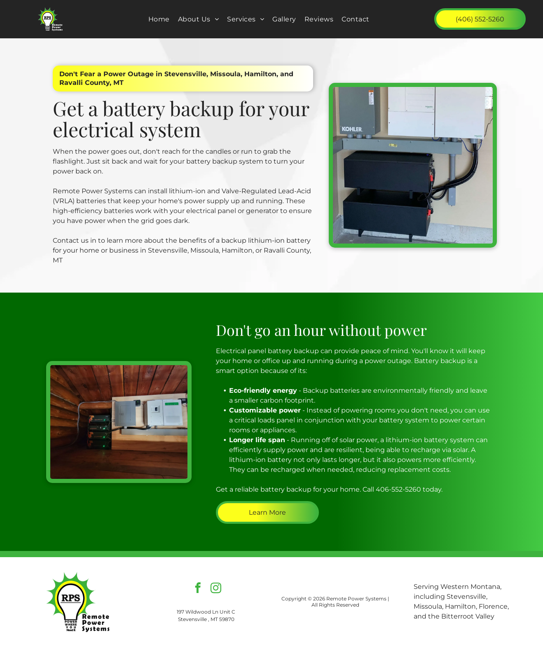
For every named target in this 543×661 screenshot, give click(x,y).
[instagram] (216, 589)
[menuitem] (159, 19)
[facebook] (198, 589)
